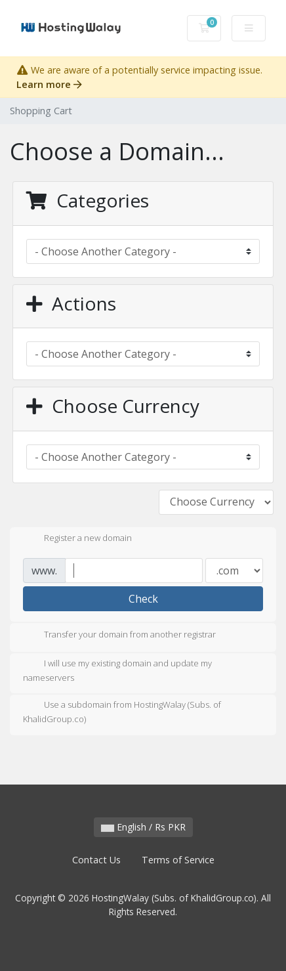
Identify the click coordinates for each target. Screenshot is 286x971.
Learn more (49, 84)
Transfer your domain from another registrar (119, 635)
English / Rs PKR (143, 827)
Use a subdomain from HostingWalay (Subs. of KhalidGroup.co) (122, 712)
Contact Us (96, 859)
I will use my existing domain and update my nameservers (117, 670)
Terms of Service (178, 859)
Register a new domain (77, 539)
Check (143, 599)
